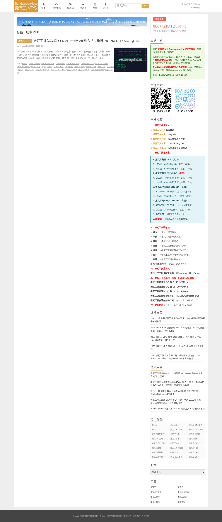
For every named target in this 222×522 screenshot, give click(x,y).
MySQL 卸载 (47, 67)
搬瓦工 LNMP (83, 70)
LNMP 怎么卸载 (23, 67)
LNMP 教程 (35, 67)
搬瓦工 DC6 (72, 70)
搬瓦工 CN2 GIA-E (58, 70)
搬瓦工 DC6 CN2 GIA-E (196, 430)
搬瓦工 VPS (193, 452)
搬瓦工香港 (174, 439)
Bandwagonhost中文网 (26, 6)
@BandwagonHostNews (187, 296)
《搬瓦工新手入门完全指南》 (179, 305)
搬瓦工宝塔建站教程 (171, 259)
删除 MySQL (79, 67)
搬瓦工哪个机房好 (169, 241)
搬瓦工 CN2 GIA (42, 70)
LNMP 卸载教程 (73, 64)
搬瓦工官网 (155, 497)
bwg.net (172, 134)
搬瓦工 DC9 (193, 457)
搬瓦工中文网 (186, 4)
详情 (187, 164)
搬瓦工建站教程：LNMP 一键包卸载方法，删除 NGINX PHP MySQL (84, 41)
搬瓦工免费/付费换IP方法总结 (175, 255)
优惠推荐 (56, 6)
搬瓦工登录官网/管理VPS (173, 250)
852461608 (182, 291)
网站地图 (110, 516)
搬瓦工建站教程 (97, 70)
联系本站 (136, 516)
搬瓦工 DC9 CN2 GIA (159, 443)
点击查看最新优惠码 (177, 148)
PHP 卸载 (69, 67)
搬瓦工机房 (193, 448)
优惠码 (70, 6)
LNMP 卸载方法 (87, 64)
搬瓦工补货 (174, 443)
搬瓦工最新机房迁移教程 (173, 246)
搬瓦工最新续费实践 (171, 236)
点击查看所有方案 (176, 139)
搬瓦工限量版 (157, 452)
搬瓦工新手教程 (158, 457)
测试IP (83, 6)
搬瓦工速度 (156, 448)
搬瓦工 (197, 4)
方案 (95, 6)
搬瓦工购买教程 (168, 232)
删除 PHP (101, 67)
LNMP (24, 64)
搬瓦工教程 (174, 425)
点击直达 (170, 130)
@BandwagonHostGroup (188, 273)
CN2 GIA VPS (176, 457)
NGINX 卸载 (58, 67)
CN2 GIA (174, 452)
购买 (181, 164)
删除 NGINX (91, 67)
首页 (43, 6)
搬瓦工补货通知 (176, 448)
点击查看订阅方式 (184, 300)
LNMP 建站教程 (101, 64)
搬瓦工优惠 (174, 434)
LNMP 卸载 (60, 64)
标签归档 (127, 516)
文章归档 (119, 516)
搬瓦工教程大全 (177, 264)
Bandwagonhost (25, 41)
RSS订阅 (195, 8)
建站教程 (110, 67)
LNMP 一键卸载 (47, 64)
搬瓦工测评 (193, 439)
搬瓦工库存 (182, 497)
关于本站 (145, 516)
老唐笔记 (181, 502)
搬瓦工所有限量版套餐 (176, 219)
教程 (105, 6)
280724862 (182, 287)
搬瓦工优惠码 (194, 434)
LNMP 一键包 (34, 64)
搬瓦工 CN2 (29, 70)
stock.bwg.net (177, 143)
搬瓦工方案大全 (175, 214)
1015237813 (182, 282)
